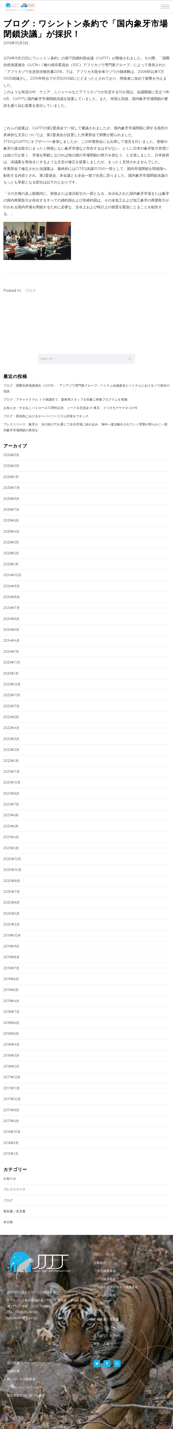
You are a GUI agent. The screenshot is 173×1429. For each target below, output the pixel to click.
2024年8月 (11, 597)
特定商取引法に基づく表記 (26, 1395)
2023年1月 (11, 673)
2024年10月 (12, 575)
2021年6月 (11, 815)
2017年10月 (12, 1099)
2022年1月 (11, 761)
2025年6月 (11, 520)
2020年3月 (11, 924)
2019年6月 (11, 979)
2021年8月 (11, 793)
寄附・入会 (101, 1344)
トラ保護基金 (106, 1271)
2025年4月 (11, 531)
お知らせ (9, 1178)
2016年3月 (11, 1143)
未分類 (8, 1222)
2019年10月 (12, 935)
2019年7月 (11, 968)
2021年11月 (11, 772)
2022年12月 (11, 684)
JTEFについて (103, 1255)
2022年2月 (11, 750)
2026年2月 (11, 466)
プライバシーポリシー (23, 1387)
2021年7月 (11, 804)
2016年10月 (11, 1132)
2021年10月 (11, 782)
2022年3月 (11, 739)
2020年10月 (12, 870)
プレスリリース (14, 1189)
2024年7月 (11, 608)
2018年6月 (11, 1023)
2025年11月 (11, 488)
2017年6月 (11, 1121)
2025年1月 (10, 564)
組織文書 (13, 1371)
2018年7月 (11, 1012)
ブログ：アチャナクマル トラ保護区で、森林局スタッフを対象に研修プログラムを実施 (65, 399)
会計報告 (13, 1363)
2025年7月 (11, 510)
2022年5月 (11, 717)
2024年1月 (11, 652)
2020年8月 (11, 881)
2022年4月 (11, 728)
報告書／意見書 (14, 1211)
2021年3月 (11, 848)
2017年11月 (11, 1088)
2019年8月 (11, 957)
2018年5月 (11, 1034)
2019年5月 (11, 990)
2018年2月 (11, 1066)
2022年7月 (11, 706)
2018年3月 (11, 1055)
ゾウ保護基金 (106, 1279)
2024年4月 (11, 640)
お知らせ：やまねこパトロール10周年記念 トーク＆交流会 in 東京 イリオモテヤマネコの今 (70, 408)
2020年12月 (12, 859)
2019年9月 (11, 946)
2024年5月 (11, 630)
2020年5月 (11, 914)
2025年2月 (11, 553)
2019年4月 (11, 1001)
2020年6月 (11, 902)
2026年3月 (11, 455)
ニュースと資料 (104, 1295)
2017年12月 (11, 1077)
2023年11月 (11, 662)
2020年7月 (11, 892)
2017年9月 (11, 1110)
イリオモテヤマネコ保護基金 (117, 1287)
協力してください (106, 1336)
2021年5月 (10, 826)
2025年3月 (11, 542)
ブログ (30, 290)
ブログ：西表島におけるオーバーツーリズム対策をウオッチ (46, 416)
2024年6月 (11, 619)
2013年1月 (10, 1154)
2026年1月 (11, 477)
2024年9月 (11, 586)
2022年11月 (11, 695)
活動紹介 (99, 1263)
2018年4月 (11, 1044)
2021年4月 (11, 837)
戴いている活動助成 (21, 1379)
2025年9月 (11, 499)
